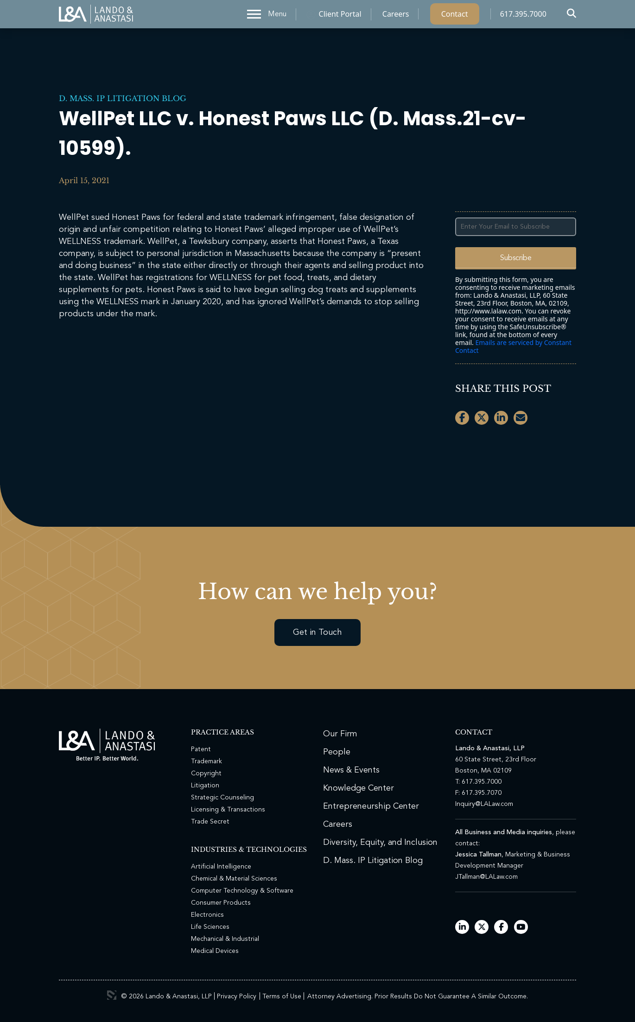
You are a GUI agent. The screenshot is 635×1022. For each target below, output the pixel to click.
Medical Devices (215, 951)
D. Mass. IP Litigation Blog (122, 98)
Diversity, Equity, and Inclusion (380, 842)
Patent (201, 749)
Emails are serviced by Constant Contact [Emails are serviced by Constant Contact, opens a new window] (513, 346)
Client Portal (340, 16)
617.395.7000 (523, 16)
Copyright (206, 773)
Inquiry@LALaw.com (484, 804)
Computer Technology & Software (242, 891)
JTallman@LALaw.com (486, 877)
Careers (395, 16)
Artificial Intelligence (221, 866)
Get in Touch (317, 632)
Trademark (206, 761)
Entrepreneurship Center (371, 806)
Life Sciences (210, 927)
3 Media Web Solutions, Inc (111, 995)
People (336, 752)
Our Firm (340, 734)
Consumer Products (221, 903)
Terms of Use (281, 996)
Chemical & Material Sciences (234, 878)
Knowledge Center (358, 788)
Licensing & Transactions (228, 809)
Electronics (207, 915)
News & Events (351, 770)
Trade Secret (210, 821)
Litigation (205, 785)
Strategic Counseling (222, 797)
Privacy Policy (236, 996)
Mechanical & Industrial (225, 939)
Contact (454, 16)
